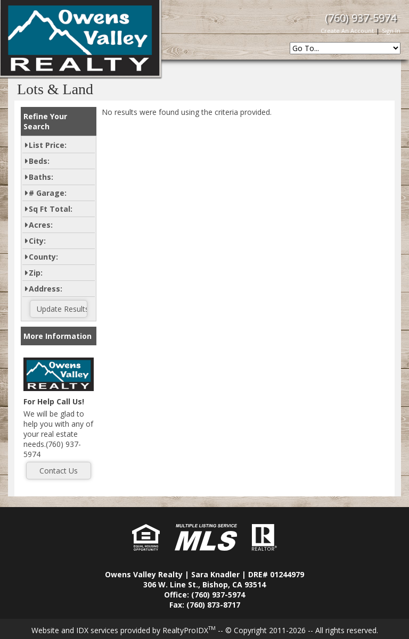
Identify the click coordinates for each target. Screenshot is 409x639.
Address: (45, 289)
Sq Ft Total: (50, 209)
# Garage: (48, 193)
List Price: (48, 145)
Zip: (36, 273)
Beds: (39, 161)
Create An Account (347, 31)
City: (37, 241)
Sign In (391, 31)
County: (43, 257)
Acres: (41, 225)
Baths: (41, 177)
